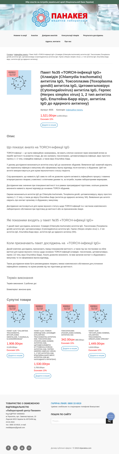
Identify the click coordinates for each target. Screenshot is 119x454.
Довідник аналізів (49, 35)
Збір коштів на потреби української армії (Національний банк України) (59, 2)
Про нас (68, 41)
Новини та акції (20, 35)
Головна (10, 54)
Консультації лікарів (70, 35)
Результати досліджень (93, 35)
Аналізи (34, 35)
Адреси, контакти (53, 41)
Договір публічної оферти (61, 448)
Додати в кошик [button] (49, 125)
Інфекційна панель (21, 54)
